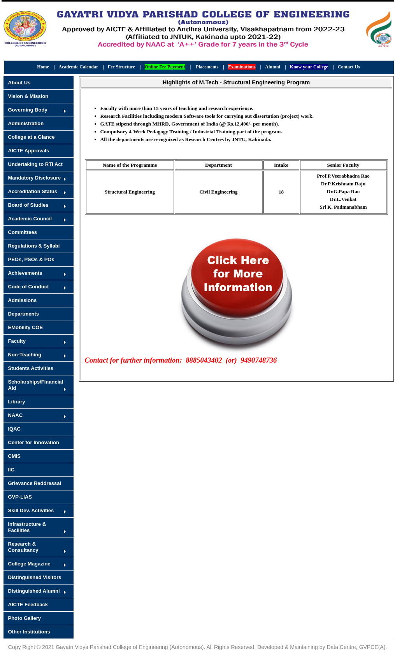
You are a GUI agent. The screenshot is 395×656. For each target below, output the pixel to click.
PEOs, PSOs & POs (31, 259)
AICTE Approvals (28, 151)
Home (43, 67)
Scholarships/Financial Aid (35, 385)
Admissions (22, 300)
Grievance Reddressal (34, 483)
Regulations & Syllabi (34, 246)
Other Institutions (29, 632)
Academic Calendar (78, 67)
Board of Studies (28, 205)
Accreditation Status (32, 191)
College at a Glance (31, 137)
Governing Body (27, 110)
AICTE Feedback (28, 604)
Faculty (17, 341)
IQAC (14, 429)
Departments (23, 314)
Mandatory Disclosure (34, 178)
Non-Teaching (25, 355)
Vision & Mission (28, 96)
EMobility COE (25, 327)
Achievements (25, 273)
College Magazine (29, 564)
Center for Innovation (33, 442)
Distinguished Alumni (34, 591)
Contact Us (349, 67)
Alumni (272, 67)
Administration (26, 123)
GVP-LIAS (20, 497)
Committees (22, 232)
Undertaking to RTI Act (35, 164)
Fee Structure (121, 67)
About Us (19, 82)
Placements (207, 67)
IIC (11, 470)
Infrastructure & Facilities (27, 527)
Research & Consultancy (23, 547)
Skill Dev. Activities (31, 510)
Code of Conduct (28, 287)
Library (16, 402)
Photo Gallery (24, 618)
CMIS (14, 456)
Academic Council (30, 219)
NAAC (15, 415)
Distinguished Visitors (34, 577)
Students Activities (31, 368)
